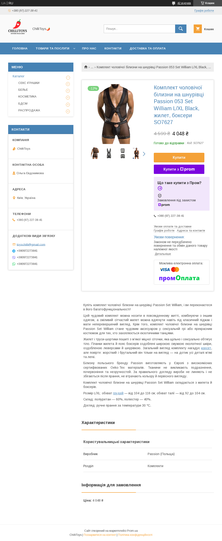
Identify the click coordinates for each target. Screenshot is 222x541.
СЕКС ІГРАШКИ (28, 83)
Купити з (179, 169)
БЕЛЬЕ (23, 89)
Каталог (18, 76)
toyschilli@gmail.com (31, 244)
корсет (206, 348)
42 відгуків (184, 3)
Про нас (89, 48)
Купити (179, 157)
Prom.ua (132, 530)
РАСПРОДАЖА (29, 110)
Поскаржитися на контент (100, 534)
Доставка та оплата (148, 48)
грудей (118, 393)
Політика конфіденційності (135, 534)
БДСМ (22, 103)
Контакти (112, 48)
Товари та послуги (52, 48)
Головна (19, 48)
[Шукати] (180, 28)
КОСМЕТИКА (27, 96)
